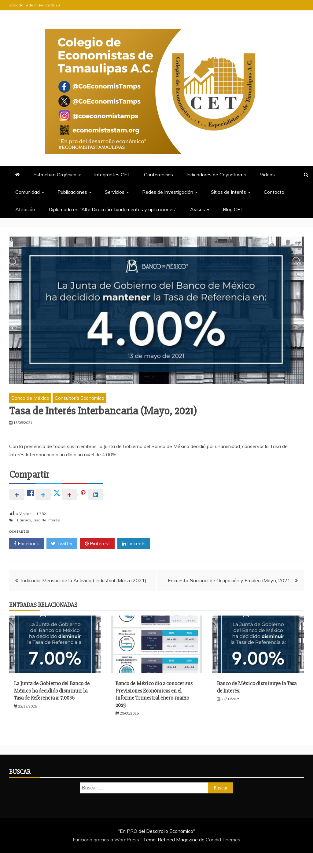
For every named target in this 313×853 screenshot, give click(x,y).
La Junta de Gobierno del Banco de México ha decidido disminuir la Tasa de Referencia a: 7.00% (52, 690)
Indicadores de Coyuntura (214, 174)
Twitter (62, 544)
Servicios (114, 192)
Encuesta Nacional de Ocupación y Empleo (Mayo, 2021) (230, 580)
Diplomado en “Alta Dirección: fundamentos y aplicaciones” (113, 209)
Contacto (274, 192)
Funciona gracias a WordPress (106, 839)
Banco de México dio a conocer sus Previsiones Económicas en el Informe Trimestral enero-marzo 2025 (154, 694)
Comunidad (27, 192)
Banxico (24, 520)
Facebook (26, 544)
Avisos (197, 209)
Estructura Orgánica (54, 174)
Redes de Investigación (167, 192)
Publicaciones (72, 192)
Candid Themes (223, 839)
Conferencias (158, 174)
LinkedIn (133, 544)
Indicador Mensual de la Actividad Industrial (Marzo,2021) (83, 580)
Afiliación (25, 209)
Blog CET (233, 209)
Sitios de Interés (228, 192)
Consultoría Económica (79, 398)
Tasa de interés (46, 520)
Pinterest (97, 544)
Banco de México (30, 398)
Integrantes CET (112, 174)
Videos (267, 174)
